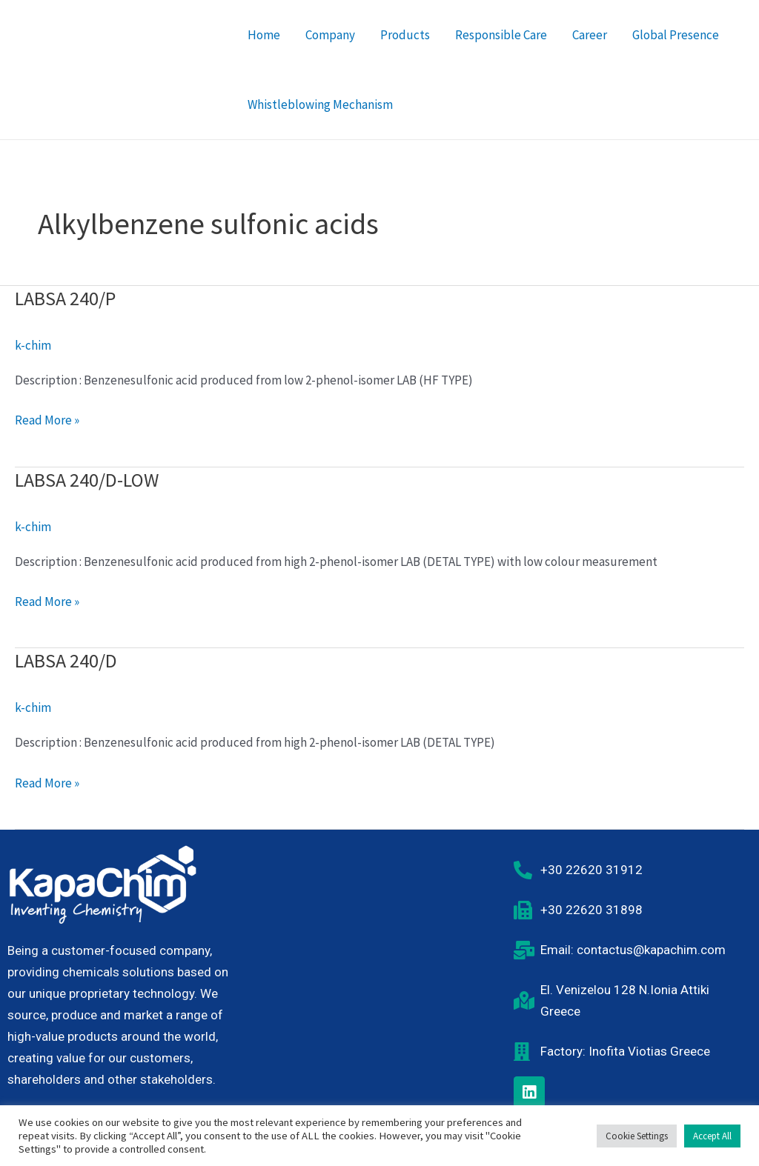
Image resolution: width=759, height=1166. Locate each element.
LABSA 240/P (65, 298)
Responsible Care (501, 35)
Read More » (47, 419)
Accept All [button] (712, 1136)
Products (405, 35)
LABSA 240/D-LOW (87, 479)
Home (264, 35)
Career (589, 35)
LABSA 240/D (66, 660)
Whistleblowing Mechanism (320, 104)
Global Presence (675, 35)
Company (330, 35)
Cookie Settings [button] (637, 1136)
